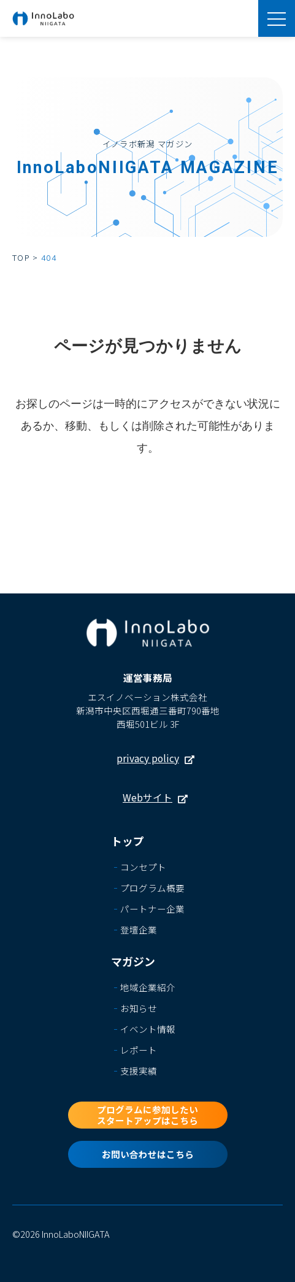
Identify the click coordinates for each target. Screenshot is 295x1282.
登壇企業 (138, 930)
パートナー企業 (152, 909)
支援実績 (138, 1070)
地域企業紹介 (147, 988)
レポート (138, 1050)
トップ (127, 840)
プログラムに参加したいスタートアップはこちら (147, 1114)
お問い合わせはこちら (148, 1154)
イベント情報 (147, 1029)
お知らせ (138, 1008)
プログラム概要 (152, 888)
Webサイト (147, 797)
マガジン (133, 960)
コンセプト (143, 867)
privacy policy (148, 758)
